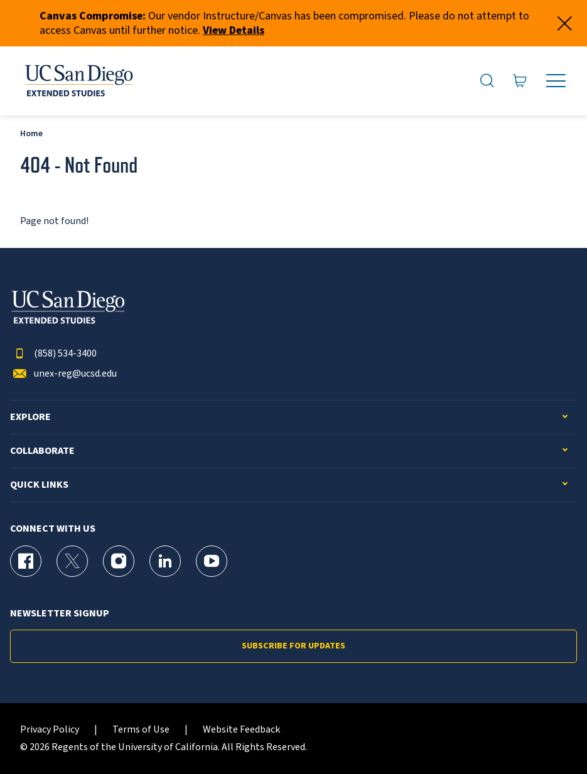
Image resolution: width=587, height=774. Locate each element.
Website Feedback (241, 729)
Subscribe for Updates (293, 646)
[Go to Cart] (520, 81)
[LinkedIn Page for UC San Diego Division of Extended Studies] (165, 561)
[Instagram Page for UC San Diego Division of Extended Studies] (118, 561)
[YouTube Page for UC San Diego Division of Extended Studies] (211, 561)
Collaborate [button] (42, 451)
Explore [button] (30, 417)
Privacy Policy (49, 729)
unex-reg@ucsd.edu (63, 373)
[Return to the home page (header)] (78, 81)
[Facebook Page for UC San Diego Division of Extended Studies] (25, 561)
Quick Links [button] (39, 485)
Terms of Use (141, 729)
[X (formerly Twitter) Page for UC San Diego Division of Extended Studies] (72, 561)
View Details (233, 30)
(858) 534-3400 (53, 353)
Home (31, 133)
